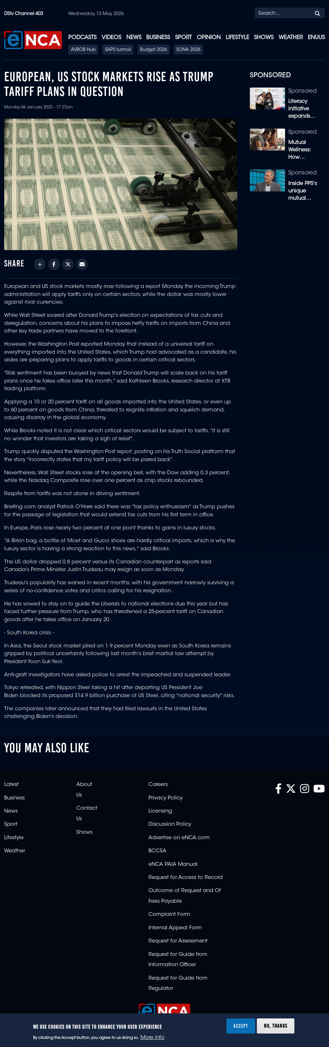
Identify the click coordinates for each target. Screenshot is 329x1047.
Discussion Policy (169, 824)
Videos (111, 37)
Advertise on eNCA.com (179, 837)
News (133, 37)
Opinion (209, 37)
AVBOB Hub (83, 50)
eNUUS (316, 37)
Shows (264, 37)
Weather (291, 37)
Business (158, 37)
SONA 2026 (188, 50)
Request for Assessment (177, 941)
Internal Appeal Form (175, 928)
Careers (158, 784)
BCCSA (157, 851)
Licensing (160, 811)
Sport (183, 37)
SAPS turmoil (118, 50)
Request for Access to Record (185, 877)
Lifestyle (237, 37)
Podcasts (82, 37)
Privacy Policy (165, 798)
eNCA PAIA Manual (173, 864)
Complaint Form (169, 914)
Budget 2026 (153, 50)
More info (152, 1037)
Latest (11, 784)
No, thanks (275, 1026)
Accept (240, 1026)
